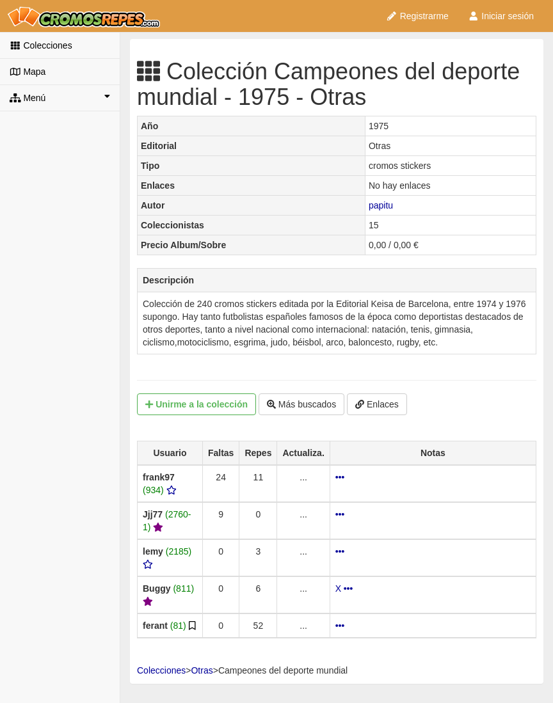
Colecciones (41, 45)
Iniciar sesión (501, 16)
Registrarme (417, 16)
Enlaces (377, 404)
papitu (381, 205)
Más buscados (301, 404)
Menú (60, 97)
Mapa (27, 72)
